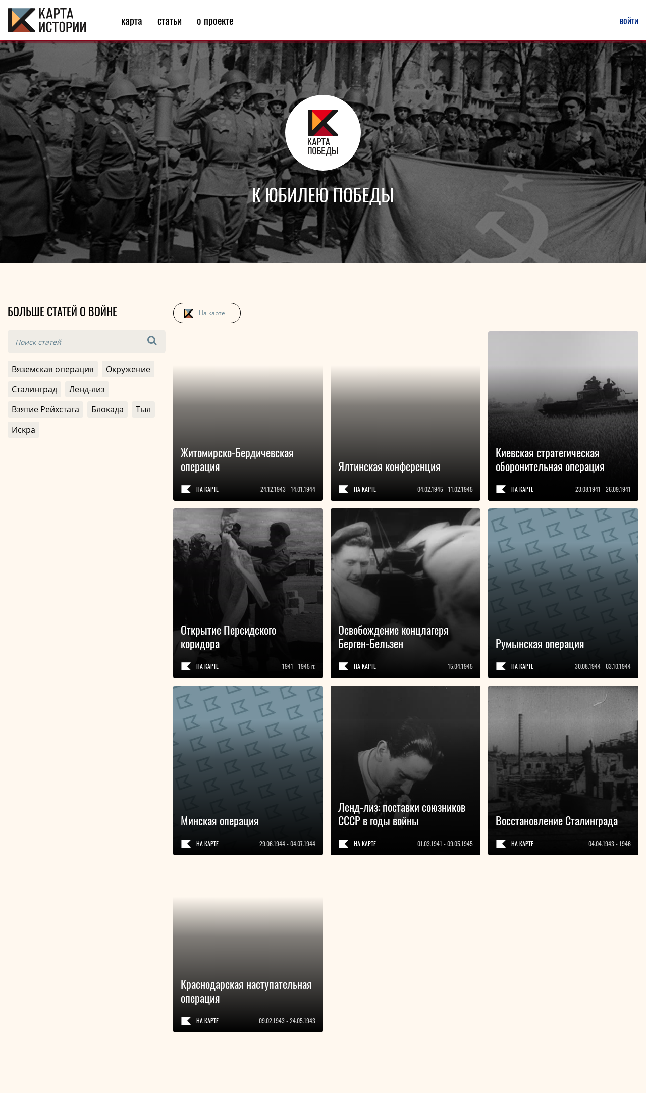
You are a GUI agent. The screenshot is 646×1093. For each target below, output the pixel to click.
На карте (212, 312)
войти (629, 20)
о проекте (215, 20)
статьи (169, 20)
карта (131, 20)
